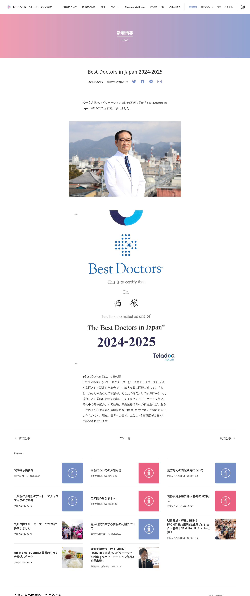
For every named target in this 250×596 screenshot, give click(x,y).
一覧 (125, 438)
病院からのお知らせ (117, 81)
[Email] (159, 82)
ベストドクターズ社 (146, 382)
